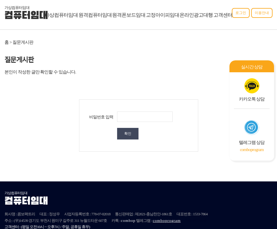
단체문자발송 (196, 204)
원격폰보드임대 (128, 15)
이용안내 (262, 13)
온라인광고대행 (196, 15)
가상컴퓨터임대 (61, 15)
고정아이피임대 (162, 15)
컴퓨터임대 (26, 16)
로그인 (240, 13)
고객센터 (222, 15)
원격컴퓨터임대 (95, 15)
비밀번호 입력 (101, 117)
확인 (181, 117)
